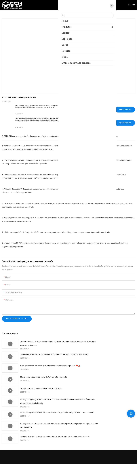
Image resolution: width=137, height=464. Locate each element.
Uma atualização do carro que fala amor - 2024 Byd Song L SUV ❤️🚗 (42, 356)
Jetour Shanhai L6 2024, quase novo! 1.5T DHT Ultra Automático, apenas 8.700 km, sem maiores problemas (43, 343)
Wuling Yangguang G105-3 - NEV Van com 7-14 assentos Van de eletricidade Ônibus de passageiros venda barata (110, 369)
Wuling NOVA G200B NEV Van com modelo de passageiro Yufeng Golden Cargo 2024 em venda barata (108, 382)
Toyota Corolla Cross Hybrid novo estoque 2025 (41, 367)
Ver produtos (125, 109)
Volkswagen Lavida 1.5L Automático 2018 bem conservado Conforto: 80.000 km (106, 343)
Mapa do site (86, 459)
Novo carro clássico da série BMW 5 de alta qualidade (110, 354)
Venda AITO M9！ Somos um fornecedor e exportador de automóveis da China (44, 395)
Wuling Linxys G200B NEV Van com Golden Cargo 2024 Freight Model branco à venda (44, 382)
